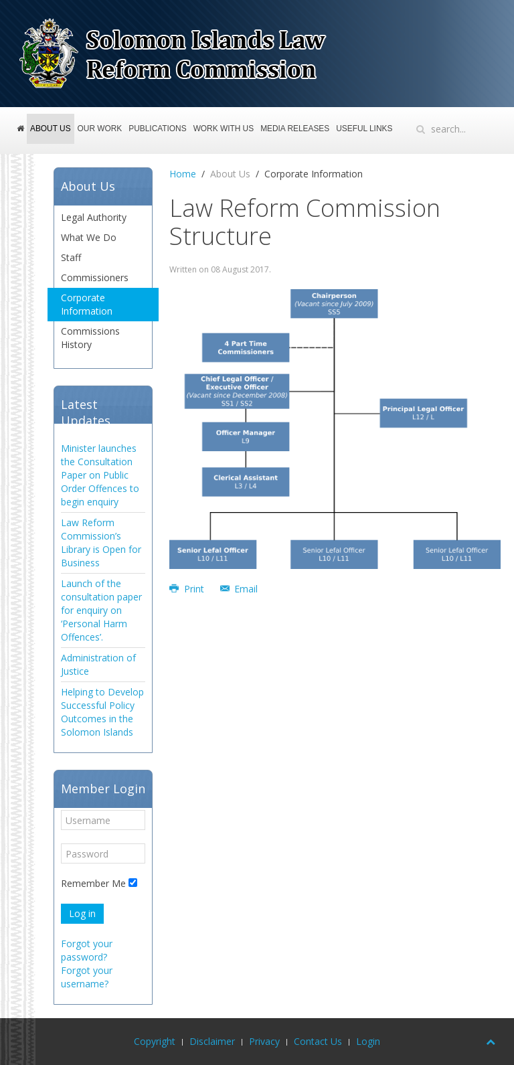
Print (188, 588)
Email (239, 588)
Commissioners (94, 277)
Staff (71, 257)
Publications (157, 128)
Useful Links (364, 128)
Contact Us (318, 1041)
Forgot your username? (86, 977)
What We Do (88, 237)
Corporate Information (86, 304)
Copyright (154, 1041)
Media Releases (294, 128)
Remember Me (93, 883)
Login (368, 1041)
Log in (82, 913)
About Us (50, 128)
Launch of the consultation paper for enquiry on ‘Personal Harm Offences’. (101, 610)
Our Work (100, 128)
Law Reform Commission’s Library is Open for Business (101, 542)
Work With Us (223, 128)
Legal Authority (93, 217)
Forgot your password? (86, 950)
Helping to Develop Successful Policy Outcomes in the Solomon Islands (102, 711)
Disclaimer (212, 1041)
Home (22, 134)
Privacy (264, 1041)
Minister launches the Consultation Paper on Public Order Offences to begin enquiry (100, 475)
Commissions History (90, 338)
